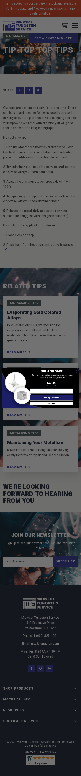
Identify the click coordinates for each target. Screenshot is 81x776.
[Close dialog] (76, 370)
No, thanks (51, 403)
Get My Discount (51, 397)
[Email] (51, 391)
